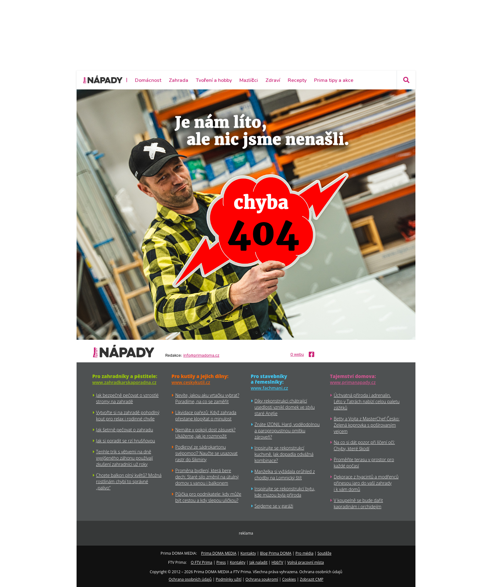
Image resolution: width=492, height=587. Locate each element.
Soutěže (325, 553)
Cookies (289, 579)
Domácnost (148, 80)
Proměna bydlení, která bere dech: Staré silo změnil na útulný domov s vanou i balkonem (207, 476)
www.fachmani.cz (269, 388)
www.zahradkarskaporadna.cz (124, 382)
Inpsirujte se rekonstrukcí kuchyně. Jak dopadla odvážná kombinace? (283, 454)
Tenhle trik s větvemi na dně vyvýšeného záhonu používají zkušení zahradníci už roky (124, 458)
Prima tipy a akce (333, 80)
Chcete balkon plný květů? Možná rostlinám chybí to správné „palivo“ (129, 481)
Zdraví (272, 80)
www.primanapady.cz (353, 382)
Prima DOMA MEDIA (219, 553)
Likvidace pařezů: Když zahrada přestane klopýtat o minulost (206, 415)
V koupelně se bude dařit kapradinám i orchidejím (358, 503)
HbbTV (277, 562)
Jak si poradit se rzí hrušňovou (125, 441)
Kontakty (248, 553)
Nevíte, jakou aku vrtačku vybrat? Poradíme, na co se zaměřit (207, 398)
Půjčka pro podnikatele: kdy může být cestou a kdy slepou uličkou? (208, 497)
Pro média (304, 553)
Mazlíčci (248, 80)
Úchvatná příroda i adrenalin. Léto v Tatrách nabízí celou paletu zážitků (367, 401)
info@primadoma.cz (201, 355)
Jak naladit (258, 562)
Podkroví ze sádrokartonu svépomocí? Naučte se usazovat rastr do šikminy (206, 453)
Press (221, 562)
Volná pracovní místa (305, 562)
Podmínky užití (228, 579)
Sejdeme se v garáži (273, 506)
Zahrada (178, 80)
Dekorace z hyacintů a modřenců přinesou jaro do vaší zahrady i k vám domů (366, 483)
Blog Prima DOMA (275, 553)
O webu (297, 354)
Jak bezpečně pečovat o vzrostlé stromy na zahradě (127, 398)
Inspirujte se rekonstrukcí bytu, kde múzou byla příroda (284, 492)
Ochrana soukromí (261, 579)
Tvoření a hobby (214, 80)
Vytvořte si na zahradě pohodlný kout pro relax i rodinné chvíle (127, 415)
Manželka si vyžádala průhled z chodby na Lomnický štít (284, 474)
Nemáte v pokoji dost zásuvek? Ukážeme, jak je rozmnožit (205, 433)
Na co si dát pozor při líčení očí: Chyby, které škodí (364, 445)
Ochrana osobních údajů (190, 579)
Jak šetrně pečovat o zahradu (124, 430)
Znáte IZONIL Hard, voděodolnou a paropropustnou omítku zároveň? (287, 430)
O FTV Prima (201, 562)
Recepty (297, 80)
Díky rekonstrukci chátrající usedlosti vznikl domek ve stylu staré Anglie (284, 407)
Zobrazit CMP (312, 579)
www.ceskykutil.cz (191, 382)
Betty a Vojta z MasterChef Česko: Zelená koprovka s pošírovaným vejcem (367, 425)
